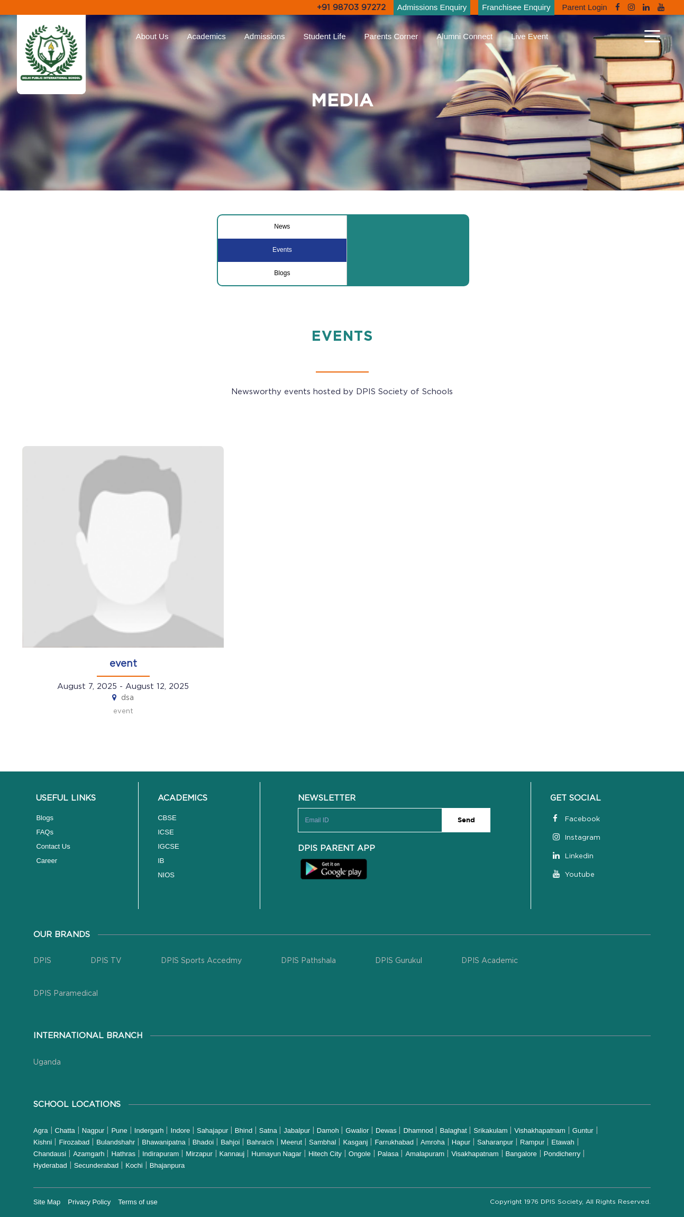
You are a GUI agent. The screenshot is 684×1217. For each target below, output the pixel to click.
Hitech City (325, 1154)
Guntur (583, 1130)
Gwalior (358, 1130)
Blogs (282, 273)
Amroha (433, 1142)
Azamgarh (88, 1154)
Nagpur (93, 1130)
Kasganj (355, 1142)
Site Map (46, 1202)
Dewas (387, 1130)
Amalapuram (424, 1154)
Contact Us (53, 846)
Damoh (329, 1130)
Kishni (42, 1142)
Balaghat (454, 1130)
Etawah (562, 1142)
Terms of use (137, 1202)
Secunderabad (96, 1165)
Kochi (134, 1165)
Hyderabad (50, 1165)
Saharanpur (495, 1142)
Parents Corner (391, 36)
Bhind (244, 1130)
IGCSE (168, 846)
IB (161, 861)
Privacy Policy (89, 1202)
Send (466, 820)
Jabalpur (298, 1130)
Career (46, 861)
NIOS (166, 875)
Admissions (264, 36)
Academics (206, 36)
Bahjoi (230, 1142)
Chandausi (49, 1154)
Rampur (532, 1142)
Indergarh (149, 1130)
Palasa (388, 1154)
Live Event (529, 36)
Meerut (291, 1142)
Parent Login (584, 7)
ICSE (166, 832)
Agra (40, 1130)
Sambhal (322, 1142)
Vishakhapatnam (540, 1130)
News (282, 226)
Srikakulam (491, 1130)
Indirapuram (160, 1154)
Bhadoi (203, 1142)
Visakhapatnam (474, 1154)
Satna (269, 1130)
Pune (119, 1130)
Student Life (325, 36)
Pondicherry (562, 1154)
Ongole (360, 1154)
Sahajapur (213, 1130)
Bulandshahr (115, 1142)
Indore (180, 1130)
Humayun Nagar (276, 1154)
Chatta (65, 1130)
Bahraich (260, 1142)
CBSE (167, 818)
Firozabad (74, 1142)
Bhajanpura (167, 1165)
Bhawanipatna (163, 1142)
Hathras (123, 1154)
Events (282, 249)
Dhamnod (419, 1130)
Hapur (461, 1142)
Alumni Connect (464, 36)
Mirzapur (200, 1154)
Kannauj (232, 1154)
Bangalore (521, 1154)
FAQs (44, 832)
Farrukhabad (394, 1142)
